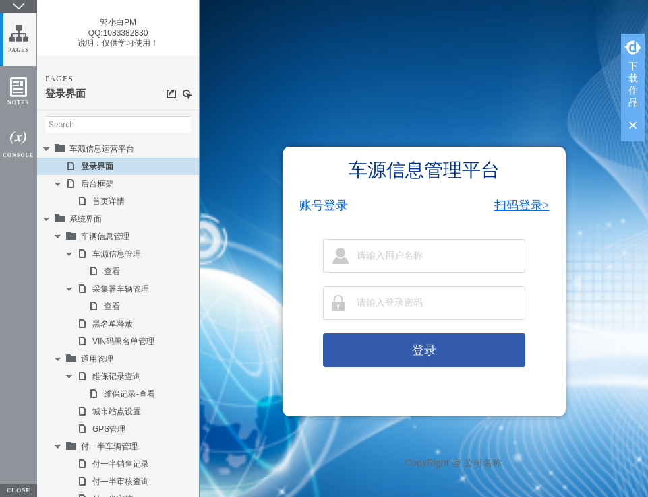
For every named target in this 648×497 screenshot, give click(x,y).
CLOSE (19, 490)
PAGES (18, 50)
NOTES (18, 103)
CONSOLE (18, 155)
